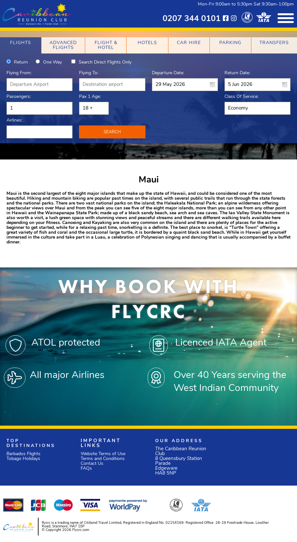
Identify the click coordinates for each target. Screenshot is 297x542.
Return (21, 62)
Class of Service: (241, 96)
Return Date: (237, 73)
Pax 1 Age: (90, 96)
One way (52, 62)
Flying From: (18, 73)
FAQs (86, 468)
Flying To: (88, 73)
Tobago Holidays (23, 458)
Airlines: (14, 120)
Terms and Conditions (103, 458)
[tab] (20, 45)
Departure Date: (168, 73)
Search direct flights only (105, 62)
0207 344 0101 (192, 19)
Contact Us (92, 463)
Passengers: (18, 96)
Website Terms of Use (103, 454)
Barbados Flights (23, 454)
